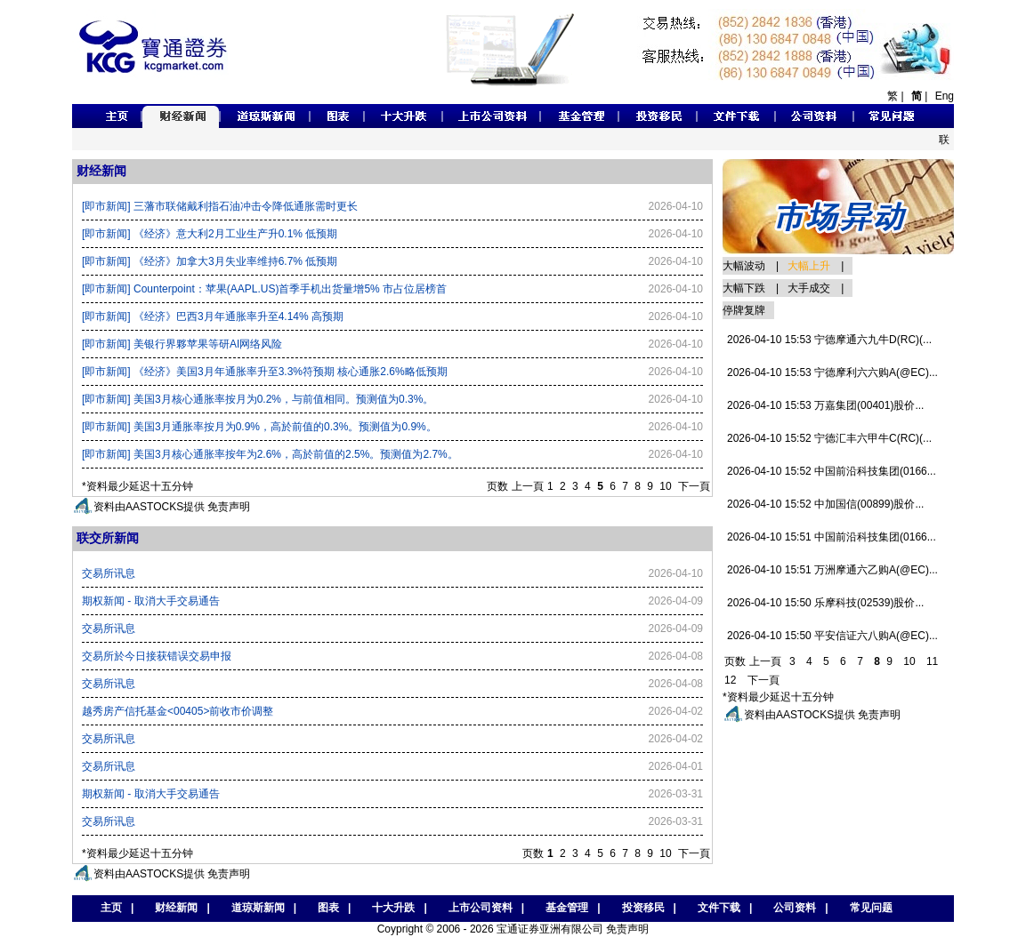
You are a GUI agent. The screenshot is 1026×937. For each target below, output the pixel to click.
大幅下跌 (744, 288)
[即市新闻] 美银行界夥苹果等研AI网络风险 (182, 344)
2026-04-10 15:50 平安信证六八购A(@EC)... (832, 635)
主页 (107, 907)
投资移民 (643, 907)
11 (932, 661)
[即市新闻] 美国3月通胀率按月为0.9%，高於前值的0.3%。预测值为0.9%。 (259, 426)
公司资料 (794, 907)
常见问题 (871, 907)
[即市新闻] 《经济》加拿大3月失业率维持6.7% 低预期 (209, 261)
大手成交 (809, 288)
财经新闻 (176, 907)
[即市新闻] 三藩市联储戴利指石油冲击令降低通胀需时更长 (220, 206)
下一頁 (694, 486)
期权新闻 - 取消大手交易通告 (151, 601)
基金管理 (566, 907)
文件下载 (719, 907)
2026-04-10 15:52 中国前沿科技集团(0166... (831, 471)
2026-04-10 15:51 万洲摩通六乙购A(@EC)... (832, 570)
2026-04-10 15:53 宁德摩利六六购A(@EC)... (832, 372)
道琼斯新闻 (258, 907)
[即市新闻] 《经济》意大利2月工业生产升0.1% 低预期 (209, 234)
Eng (944, 96)
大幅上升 (809, 266)
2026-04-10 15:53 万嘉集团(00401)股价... (825, 405)
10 (665, 486)
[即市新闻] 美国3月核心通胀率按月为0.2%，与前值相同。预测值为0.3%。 (257, 399)
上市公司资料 (480, 907)
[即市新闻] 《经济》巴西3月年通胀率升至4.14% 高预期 (212, 316)
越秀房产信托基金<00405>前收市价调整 (177, 711)
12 (730, 680)
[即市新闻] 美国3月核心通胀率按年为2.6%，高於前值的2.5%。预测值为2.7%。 (270, 454)
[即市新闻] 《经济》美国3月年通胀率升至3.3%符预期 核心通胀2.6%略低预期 (265, 371)
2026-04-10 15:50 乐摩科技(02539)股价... (825, 603)
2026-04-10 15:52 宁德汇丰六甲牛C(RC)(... (829, 438)
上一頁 (528, 486)
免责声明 (228, 507)
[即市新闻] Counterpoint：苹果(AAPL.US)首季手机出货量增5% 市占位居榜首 (264, 289)
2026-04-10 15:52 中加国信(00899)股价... (825, 504)
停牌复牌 (744, 310)
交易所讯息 (108, 573)
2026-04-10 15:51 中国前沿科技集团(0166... (831, 537)
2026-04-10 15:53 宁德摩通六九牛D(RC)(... (829, 339)
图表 (328, 907)
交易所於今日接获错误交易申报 (156, 656)
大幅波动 (744, 266)
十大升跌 (393, 907)
